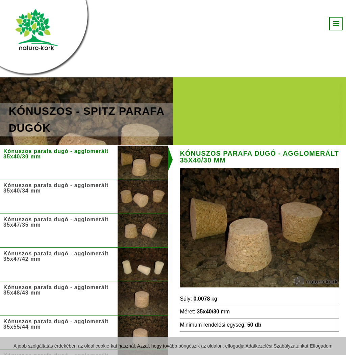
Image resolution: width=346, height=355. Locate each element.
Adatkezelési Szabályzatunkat (276, 346)
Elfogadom (321, 346)
